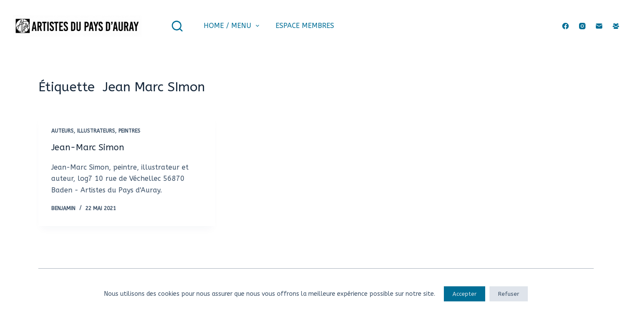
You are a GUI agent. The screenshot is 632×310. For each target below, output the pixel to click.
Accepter (464, 294)
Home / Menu (233, 26)
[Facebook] (565, 26)
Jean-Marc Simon (87, 147)
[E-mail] (599, 26)
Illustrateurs (96, 131)
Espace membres (305, 26)
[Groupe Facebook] (616, 26)
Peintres (129, 131)
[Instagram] (582, 26)
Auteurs (62, 131)
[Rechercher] (177, 26)
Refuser (508, 294)
